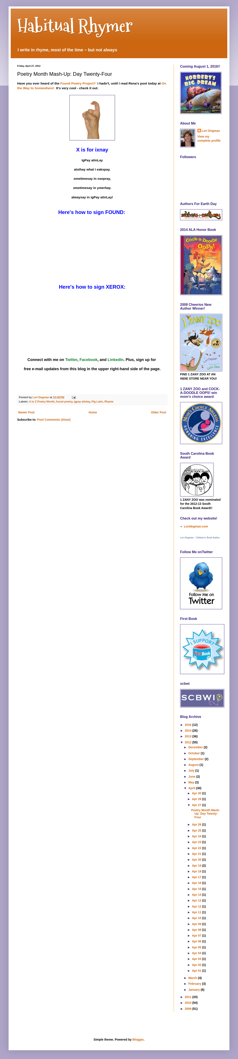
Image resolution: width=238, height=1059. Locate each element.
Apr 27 (197, 805)
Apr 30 (197, 793)
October (194, 753)
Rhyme (108, 401)
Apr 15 (197, 889)
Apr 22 (197, 848)
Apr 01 (197, 970)
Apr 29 (197, 799)
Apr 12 (197, 906)
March (193, 978)
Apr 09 (197, 924)
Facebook (89, 360)
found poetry (64, 401)
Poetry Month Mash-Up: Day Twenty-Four (205, 813)
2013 (188, 736)
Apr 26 (197, 824)
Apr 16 (197, 883)
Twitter (71, 360)
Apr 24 (197, 836)
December (196, 747)
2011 (188, 997)
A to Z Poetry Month (41, 401)
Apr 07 (197, 935)
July (191, 770)
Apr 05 (197, 947)
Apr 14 (197, 894)
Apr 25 (197, 830)
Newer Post (26, 412)
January (194, 989)
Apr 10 (197, 918)
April (192, 788)
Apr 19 (197, 865)
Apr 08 (197, 929)
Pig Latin (97, 401)
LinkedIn (116, 360)
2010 (188, 1002)
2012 (188, 742)
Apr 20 (197, 859)
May (191, 782)
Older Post (158, 412)
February (195, 983)
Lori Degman (211, 130)
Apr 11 (197, 912)
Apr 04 (197, 953)
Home (93, 412)
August (193, 764)
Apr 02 (197, 965)
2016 (188, 724)
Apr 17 (197, 877)
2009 (188, 1008)
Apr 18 (197, 871)
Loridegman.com (196, 526)
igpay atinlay (82, 401)
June (192, 776)
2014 (188, 730)
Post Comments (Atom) (54, 419)
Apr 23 (197, 842)
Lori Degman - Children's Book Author (200, 537)
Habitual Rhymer (75, 25)
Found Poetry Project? (78, 83)
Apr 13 (197, 900)
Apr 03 (197, 959)
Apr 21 (197, 854)
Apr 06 (197, 941)
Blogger (138, 1039)
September (196, 759)
